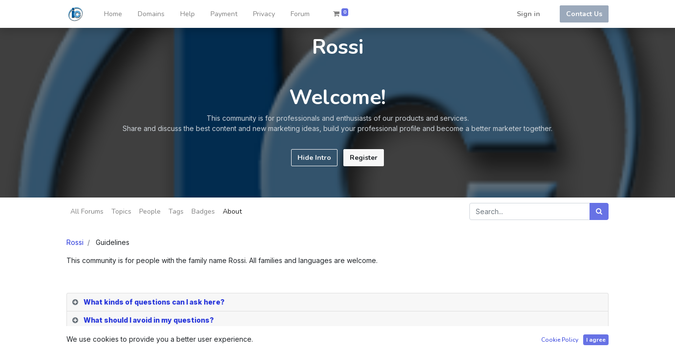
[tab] (337, 302)
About (232, 211)
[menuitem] (113, 14)
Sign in (528, 14)
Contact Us (584, 14)
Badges (203, 211)
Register (364, 157)
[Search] (599, 211)
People (150, 211)
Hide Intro (314, 157)
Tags (176, 211)
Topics (121, 211)
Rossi (75, 242)
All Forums (87, 211)
